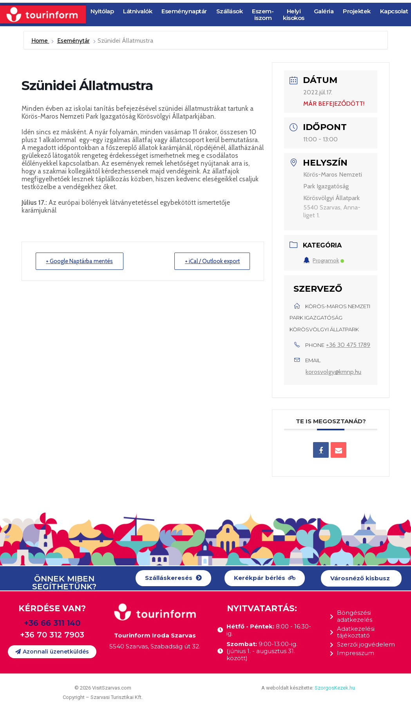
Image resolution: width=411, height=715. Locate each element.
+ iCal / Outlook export (210, 261)
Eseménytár (73, 40)
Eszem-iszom (262, 14)
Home (40, 40)
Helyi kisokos (293, 14)
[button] (173, 578)
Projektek (357, 11)
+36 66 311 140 (52, 623)
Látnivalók (137, 11)
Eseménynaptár (184, 11)
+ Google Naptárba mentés (82, 261)
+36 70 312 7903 (52, 634)
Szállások (229, 11)
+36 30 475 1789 (348, 344)
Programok (323, 260)
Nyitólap (102, 11)
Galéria (324, 11)
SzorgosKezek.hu (335, 688)
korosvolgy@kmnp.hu (333, 372)
